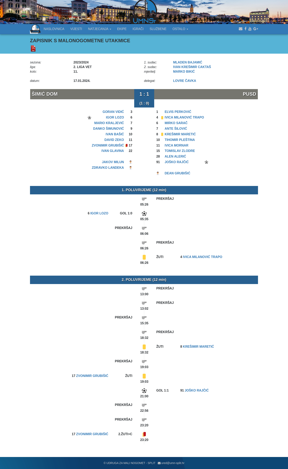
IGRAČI (138, 29)
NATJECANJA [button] (99, 29)
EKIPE (122, 29)
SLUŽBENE (158, 29)
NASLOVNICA (54, 29)
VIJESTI (76, 29)
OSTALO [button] (180, 29)
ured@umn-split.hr (171, 463)
